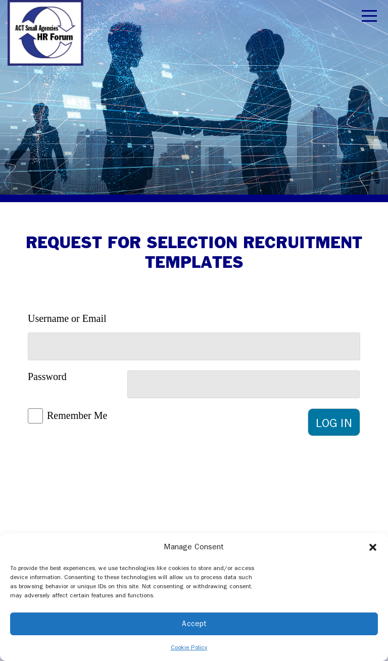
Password (47, 376)
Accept (194, 623)
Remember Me (77, 415)
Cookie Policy (189, 647)
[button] (373, 547)
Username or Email (67, 318)
